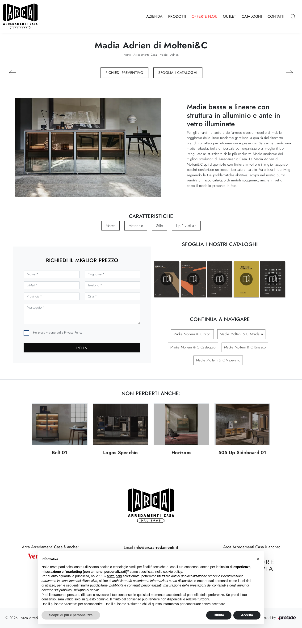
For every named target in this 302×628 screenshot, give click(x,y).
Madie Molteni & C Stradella (241, 334)
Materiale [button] (136, 225)
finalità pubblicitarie (94, 585)
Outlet (229, 16)
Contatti (276, 16)
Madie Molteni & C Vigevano (218, 360)
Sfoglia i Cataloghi (177, 72)
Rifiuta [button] (219, 615)
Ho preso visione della (57, 332)
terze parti (114, 576)
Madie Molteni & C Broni (192, 334)
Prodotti (177, 16)
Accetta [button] (247, 615)
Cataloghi (252, 16)
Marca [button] (110, 225)
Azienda (154, 16)
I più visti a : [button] (186, 225)
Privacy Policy (73, 332)
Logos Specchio (120, 453)
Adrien (174, 55)
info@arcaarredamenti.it (155, 547)
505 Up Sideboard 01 (242, 453)
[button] (258, 559)
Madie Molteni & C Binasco (245, 347)
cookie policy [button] (172, 572)
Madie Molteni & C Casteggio (192, 347)
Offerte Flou (204, 16)
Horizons (181, 453)
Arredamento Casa (145, 55)
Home (127, 55)
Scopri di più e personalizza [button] (70, 615)
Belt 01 (59, 453)
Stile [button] (159, 225)
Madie (164, 55)
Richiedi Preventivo (124, 72)
